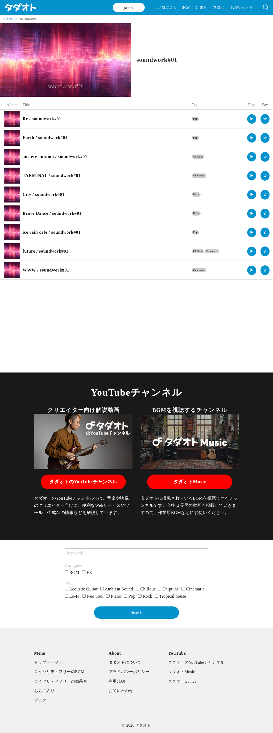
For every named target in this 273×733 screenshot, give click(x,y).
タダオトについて (125, 662)
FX (87, 572)
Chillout (198, 156)
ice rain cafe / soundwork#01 (52, 232)
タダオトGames (182, 681)
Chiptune (168, 589)
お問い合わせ (241, 7)
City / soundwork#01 (43, 194)
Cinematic (199, 175)
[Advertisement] (136, 322)
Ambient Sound (116, 589)
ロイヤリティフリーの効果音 (60, 681)
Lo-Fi (72, 596)
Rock (196, 194)
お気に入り (167, 7)
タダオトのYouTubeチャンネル (83, 481)
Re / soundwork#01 (42, 118)
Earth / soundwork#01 (45, 137)
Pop (195, 118)
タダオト (143, 725)
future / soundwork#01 (45, 251)
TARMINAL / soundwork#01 (52, 175)
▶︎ (252, 119)
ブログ (218, 7)
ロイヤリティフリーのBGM (59, 672)
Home (9, 19)
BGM (186, 7)
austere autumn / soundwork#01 (55, 156)
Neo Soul (93, 596)
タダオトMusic (189, 481)
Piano (113, 596)
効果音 (201, 7)
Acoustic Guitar (81, 589)
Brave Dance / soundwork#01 (52, 213)
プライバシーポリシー (129, 672)
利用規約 (117, 681)
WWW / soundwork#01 (46, 270)
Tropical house (170, 596)
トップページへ (48, 662)
